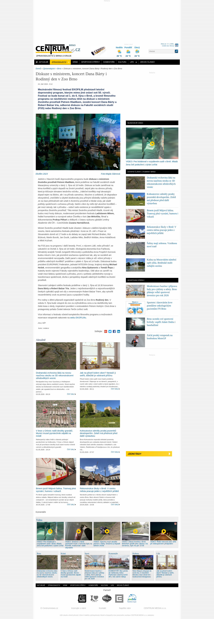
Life (132, 62)
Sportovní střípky (90, 62)
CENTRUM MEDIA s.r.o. (155, 608)
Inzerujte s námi (78, 608)
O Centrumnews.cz (49, 608)
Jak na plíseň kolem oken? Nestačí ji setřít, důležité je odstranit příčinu (98, 374)
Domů (38, 68)
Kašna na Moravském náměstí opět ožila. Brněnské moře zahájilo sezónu (161, 262)
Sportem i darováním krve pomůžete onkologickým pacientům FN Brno (159, 305)
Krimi (75, 62)
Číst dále (71, 394)
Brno (59, 68)
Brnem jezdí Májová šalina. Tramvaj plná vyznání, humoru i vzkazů (56, 489)
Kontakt (102, 608)
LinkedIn (118, 331)
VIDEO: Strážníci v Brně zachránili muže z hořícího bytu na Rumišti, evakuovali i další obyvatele (78, 545)
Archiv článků (147, 62)
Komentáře (109, 62)
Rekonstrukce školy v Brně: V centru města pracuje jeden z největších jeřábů (99, 489)
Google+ (105, 331)
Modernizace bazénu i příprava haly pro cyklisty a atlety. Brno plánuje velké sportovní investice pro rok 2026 (94, 575)
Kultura (122, 62)
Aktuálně (43, 62)
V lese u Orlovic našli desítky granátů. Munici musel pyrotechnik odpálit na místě (54, 433)
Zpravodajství (59, 62)
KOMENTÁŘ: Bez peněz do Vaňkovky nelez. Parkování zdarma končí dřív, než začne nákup (118, 574)
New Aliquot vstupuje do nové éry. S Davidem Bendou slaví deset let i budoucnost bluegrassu (142, 574)
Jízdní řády (152, 454)
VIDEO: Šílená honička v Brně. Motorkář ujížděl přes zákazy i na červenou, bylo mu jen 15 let (135, 544)
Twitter (109, 331)
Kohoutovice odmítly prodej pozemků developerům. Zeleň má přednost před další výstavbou (98, 433)
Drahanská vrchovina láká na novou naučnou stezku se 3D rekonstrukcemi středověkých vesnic (54, 375)
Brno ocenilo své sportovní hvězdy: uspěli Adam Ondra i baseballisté (161, 322)
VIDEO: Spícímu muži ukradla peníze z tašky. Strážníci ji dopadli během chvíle (107, 544)
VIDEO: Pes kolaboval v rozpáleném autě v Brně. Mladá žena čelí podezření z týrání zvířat (50, 544)
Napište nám (125, 608)
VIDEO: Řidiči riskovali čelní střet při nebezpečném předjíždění (163, 543)
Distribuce (100, 49)
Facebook (114, 331)
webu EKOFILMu (78, 317)
